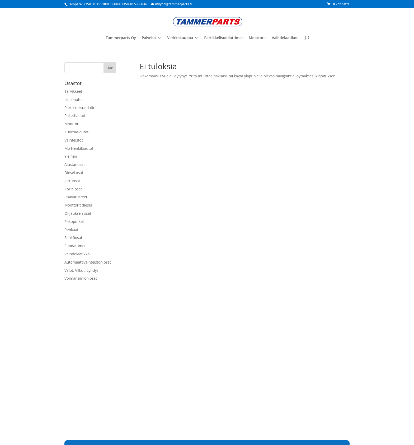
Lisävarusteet (75, 196)
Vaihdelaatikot (285, 38)
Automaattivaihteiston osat (87, 262)
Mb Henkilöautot (78, 148)
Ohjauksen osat (77, 213)
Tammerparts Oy (121, 38)
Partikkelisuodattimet (223, 38)
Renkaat (71, 229)
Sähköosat (73, 237)
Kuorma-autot (76, 131)
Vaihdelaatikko (77, 253)
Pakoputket (74, 221)
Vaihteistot (73, 140)
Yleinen (70, 156)
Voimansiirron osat (80, 278)
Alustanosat (74, 164)
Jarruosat (72, 180)
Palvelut (149, 38)
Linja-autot (73, 99)
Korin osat (73, 188)
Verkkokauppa (180, 38)
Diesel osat (73, 172)
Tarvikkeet (73, 91)
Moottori (71, 123)
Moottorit (257, 38)
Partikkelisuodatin (79, 107)
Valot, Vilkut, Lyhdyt (81, 270)
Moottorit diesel (78, 205)
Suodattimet (75, 245)
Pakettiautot (75, 115)
